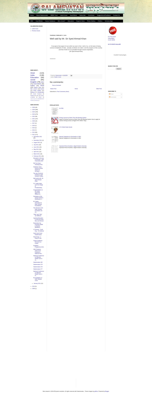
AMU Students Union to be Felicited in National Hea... (37, 251)
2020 (33, 121)
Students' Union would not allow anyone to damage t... (38, 169)
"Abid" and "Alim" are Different (37, 215)
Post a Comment (56, 85)
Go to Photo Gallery (114, 44)
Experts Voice (80, 21)
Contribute (91, 15)
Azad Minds (73, 15)
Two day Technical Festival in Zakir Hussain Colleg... (38, 175)
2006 (33, 288)
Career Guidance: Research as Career (38, 242)
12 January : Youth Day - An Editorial (38, 230)
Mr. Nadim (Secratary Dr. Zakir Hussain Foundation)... (37, 203)
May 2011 (36, 149)
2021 (33, 118)
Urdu (37, 95)
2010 (33, 286)
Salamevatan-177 (37, 269)
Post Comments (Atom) (63, 91)
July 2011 (36, 144)
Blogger (107, 391)
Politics (100, 21)
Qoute (59, 77)
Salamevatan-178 (37, 267)
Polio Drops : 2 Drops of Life (37, 237)
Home (32, 15)
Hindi (32, 73)
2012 (33, 132)
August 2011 (37, 142)
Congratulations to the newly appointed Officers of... (38, 192)
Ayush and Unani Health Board (37, 234)
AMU (31, 21)
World (42, 85)
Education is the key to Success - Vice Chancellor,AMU (38, 159)
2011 (33, 134)
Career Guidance (50, 21)
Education (71, 21)
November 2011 (38, 140)
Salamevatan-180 (37, 262)
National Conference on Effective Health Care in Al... (38, 258)
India (32, 75)
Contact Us (116, 15)
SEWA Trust (54, 15)
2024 (33, 112)
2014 (33, 127)
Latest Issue (63, 15)
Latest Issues (33, 98)
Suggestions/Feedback (104, 15)
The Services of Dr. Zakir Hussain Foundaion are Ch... (38, 210)
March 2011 (37, 154)
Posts (111, 94)
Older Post (99, 88)
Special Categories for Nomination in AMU (70, 136)
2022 (33, 116)
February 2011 (37, 156)
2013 (33, 130)
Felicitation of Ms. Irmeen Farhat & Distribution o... (38, 198)
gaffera (96, 391)
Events (42, 89)
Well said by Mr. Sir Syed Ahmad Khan (38, 180)
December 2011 (38, 136)
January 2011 (37, 283)
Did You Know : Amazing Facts (37, 164)
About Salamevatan (42, 15)
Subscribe (82, 15)
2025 (33, 109)
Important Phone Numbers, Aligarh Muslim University (72, 146)
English (56, 77)
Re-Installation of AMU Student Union (37, 279)
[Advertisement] (72, 28)
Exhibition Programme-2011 (38, 246)
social (32, 80)
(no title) (61, 108)
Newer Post (53, 88)
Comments (112, 97)
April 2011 (36, 151)
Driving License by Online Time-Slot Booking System (72, 117)
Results (36, 100)
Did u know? (61, 21)
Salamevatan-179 (37, 264)
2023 (33, 114)
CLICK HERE (111, 40)
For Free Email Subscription (112, 36)
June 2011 (36, 147)
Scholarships (109, 21)
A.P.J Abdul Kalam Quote (65, 127)
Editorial (32, 92)
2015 (33, 125)
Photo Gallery (91, 21)
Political (32, 95)
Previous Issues (36, 30)
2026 (33, 107)
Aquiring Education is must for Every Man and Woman (38, 219)
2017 (33, 123)
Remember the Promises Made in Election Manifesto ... (38, 225)
